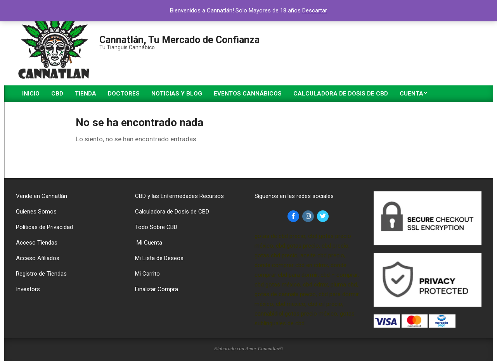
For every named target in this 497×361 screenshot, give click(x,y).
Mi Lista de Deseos (159, 258)
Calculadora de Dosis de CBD (172, 211)
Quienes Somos (36, 211)
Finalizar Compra (156, 289)
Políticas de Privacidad (44, 227)
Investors (28, 289)
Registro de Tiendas (41, 273)
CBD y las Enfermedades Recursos (179, 196)
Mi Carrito (147, 273)
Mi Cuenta (148, 242)
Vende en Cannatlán (41, 196)
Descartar (314, 10)
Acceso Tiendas (36, 242)
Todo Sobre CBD (156, 227)
